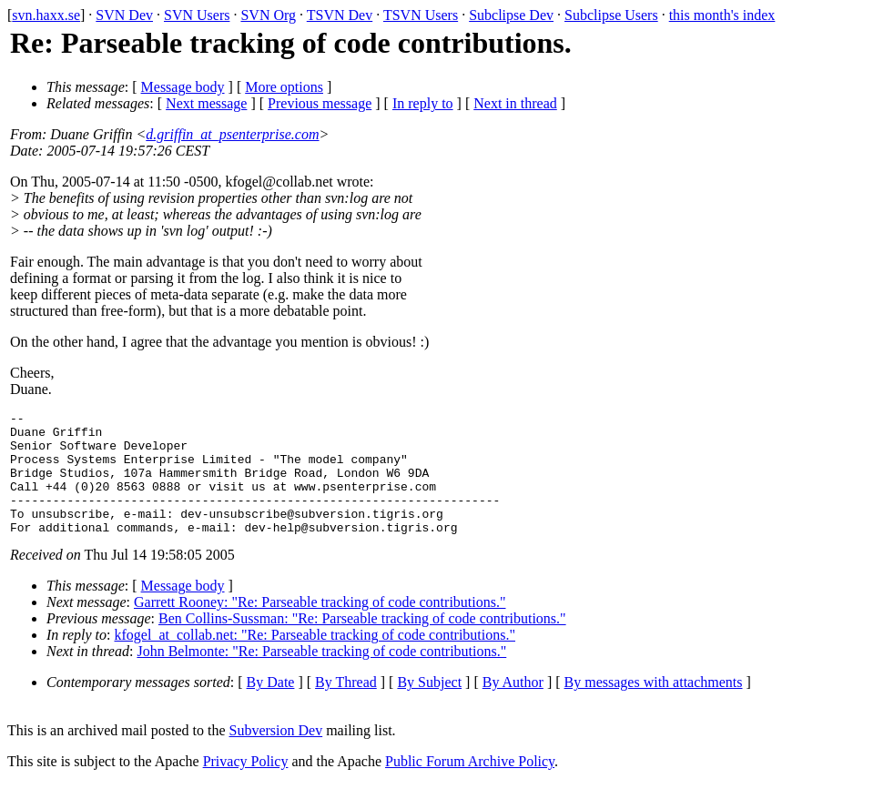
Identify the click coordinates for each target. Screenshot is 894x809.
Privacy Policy (246, 786)
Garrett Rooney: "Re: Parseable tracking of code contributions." (320, 626)
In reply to (422, 103)
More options (284, 87)
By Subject (429, 706)
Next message (206, 103)
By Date (271, 706)
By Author (513, 706)
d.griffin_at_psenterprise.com (232, 134)
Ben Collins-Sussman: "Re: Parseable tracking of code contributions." (362, 643)
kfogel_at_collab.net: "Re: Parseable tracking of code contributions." (315, 659)
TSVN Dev (339, 15)
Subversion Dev (276, 755)
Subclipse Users (611, 15)
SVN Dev (124, 15)
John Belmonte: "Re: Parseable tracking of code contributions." (321, 675)
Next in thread (515, 103)
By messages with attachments (653, 706)
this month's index (722, 15)
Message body (183, 87)
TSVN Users (420, 15)
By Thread (346, 706)
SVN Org (268, 15)
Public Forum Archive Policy (469, 786)
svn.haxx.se (46, 15)
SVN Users (196, 15)
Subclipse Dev (511, 15)
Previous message (319, 103)
